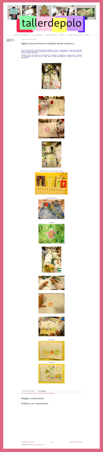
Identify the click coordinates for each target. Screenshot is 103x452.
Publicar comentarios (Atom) (36, 444)
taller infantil (45, 393)
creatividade (30, 393)
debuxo (35, 393)
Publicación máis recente (28, 442)
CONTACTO (62, 35)
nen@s (39, 393)
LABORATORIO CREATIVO (75, 35)
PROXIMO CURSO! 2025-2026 (21, 35)
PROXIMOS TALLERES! (51, 35)
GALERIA (86, 35)
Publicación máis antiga (75, 442)
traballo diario (51, 393)
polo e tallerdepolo (37, 35)
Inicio (52, 442)
